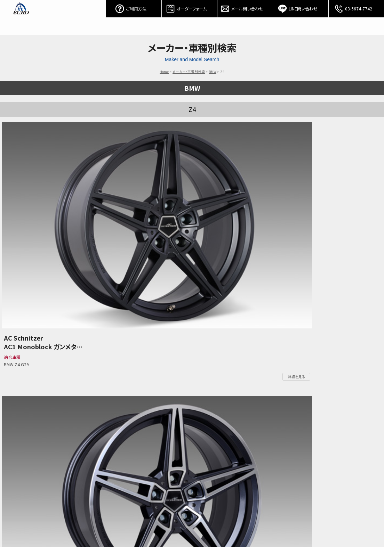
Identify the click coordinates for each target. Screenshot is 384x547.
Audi (179, 525)
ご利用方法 (134, 7)
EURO (21, 17)
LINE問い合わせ (301, 7)
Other (195, 525)
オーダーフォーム (189, 7)
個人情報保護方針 (361, 525)
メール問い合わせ (245, 7)
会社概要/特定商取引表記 (319, 525)
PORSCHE (159, 525)
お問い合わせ (251, 525)
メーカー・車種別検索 (189, 71)
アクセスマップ (280, 525)
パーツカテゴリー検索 (69, 525)
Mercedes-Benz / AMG (110, 525)
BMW (212, 71)
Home (164, 71)
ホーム (14, 525)
